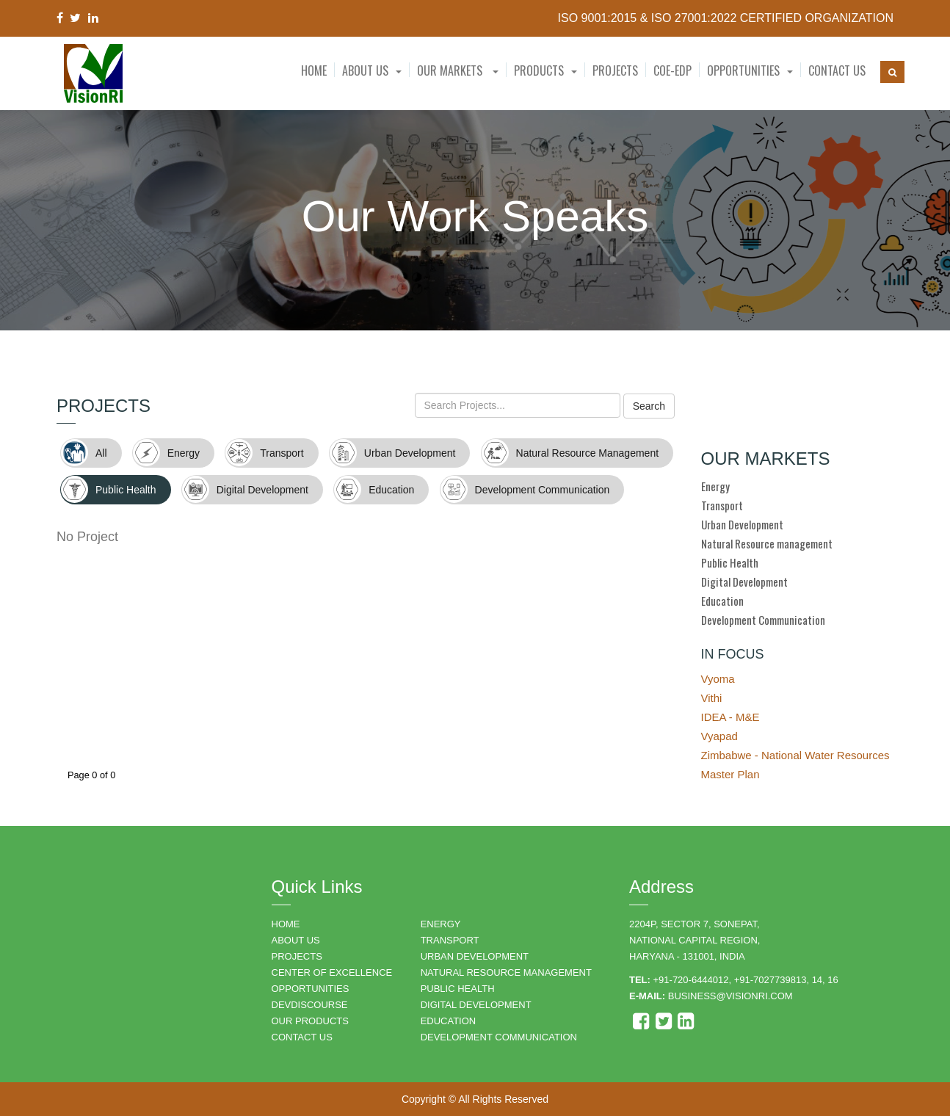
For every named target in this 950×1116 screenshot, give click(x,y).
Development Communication (763, 620)
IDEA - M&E (730, 717)
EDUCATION (448, 1020)
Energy (715, 486)
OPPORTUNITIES (310, 988)
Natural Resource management (767, 543)
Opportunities (743, 70)
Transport (722, 505)
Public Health (729, 562)
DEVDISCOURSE (310, 1004)
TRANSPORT (450, 940)
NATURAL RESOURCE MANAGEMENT (506, 972)
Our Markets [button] (457, 70)
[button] (372, 70)
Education (722, 601)
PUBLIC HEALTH (458, 988)
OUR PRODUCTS (310, 1020)
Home (314, 70)
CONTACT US (302, 1037)
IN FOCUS (732, 654)
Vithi (711, 698)
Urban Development (742, 524)
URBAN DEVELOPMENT (475, 956)
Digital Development (744, 581)
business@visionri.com (730, 995)
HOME (286, 924)
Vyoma (718, 679)
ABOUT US (296, 940)
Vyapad (719, 736)
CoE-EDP (672, 70)
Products (539, 70)
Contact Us (837, 70)
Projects (615, 70)
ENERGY (441, 924)
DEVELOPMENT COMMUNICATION (499, 1037)
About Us (365, 70)
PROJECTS (297, 956)
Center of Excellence (332, 972)
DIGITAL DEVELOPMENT (476, 1004)
